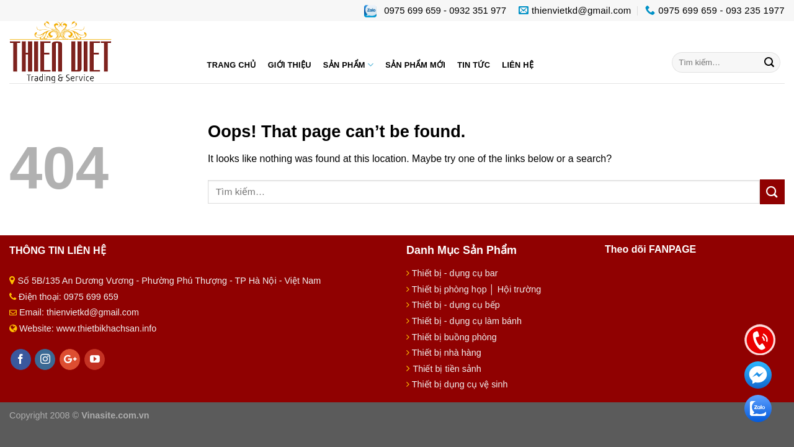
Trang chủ (231, 65)
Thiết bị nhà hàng (446, 353)
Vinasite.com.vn (115, 415)
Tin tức (473, 65)
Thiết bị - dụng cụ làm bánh (467, 321)
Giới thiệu (289, 65)
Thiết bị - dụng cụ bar (455, 273)
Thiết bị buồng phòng (454, 337)
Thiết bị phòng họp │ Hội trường (476, 289)
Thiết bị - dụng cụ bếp (456, 305)
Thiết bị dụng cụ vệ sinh (460, 384)
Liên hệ (517, 65)
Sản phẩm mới (415, 65)
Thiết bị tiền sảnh (447, 369)
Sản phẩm (348, 65)
